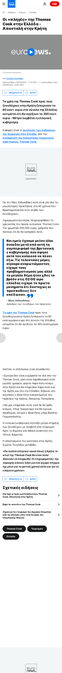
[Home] (3, 12)
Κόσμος (22, 12)
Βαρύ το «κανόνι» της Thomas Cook (22, 504)
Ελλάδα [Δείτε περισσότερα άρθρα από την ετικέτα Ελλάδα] (11, 536)
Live (54, 3)
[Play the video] (31, 52)
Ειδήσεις (12, 12)
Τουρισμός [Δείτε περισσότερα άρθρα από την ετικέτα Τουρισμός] (37, 528)
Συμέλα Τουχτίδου (15, 78)
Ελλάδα (32, 12)
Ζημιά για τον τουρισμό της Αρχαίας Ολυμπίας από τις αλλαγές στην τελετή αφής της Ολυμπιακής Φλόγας (27, 514)
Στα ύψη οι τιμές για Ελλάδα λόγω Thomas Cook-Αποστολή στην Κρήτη (25, 495)
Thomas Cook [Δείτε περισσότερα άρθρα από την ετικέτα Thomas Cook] (14, 528)
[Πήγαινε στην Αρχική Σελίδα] (11, 4)
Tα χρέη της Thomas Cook (18, 312)
